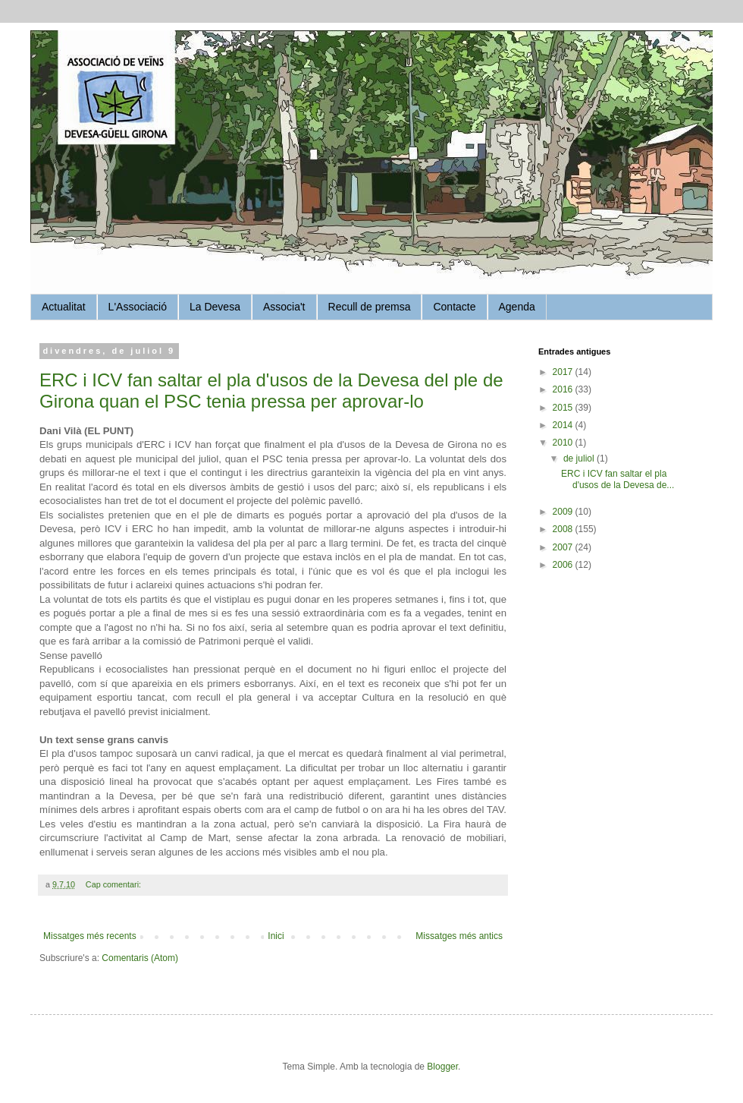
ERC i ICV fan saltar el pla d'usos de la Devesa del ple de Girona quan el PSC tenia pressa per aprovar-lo (271, 390)
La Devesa (215, 307)
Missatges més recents (89, 936)
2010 (564, 442)
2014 (564, 425)
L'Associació (137, 307)
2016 (564, 389)
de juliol (580, 458)
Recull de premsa (369, 307)
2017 (564, 372)
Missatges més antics (459, 936)
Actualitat (64, 307)
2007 (564, 547)
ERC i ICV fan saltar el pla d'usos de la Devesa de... (617, 479)
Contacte (454, 307)
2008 (564, 529)
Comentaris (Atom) (140, 958)
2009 (564, 511)
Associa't (284, 307)
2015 (564, 407)
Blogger (442, 1066)
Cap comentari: (114, 884)
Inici (276, 936)
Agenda (517, 307)
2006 (564, 564)
